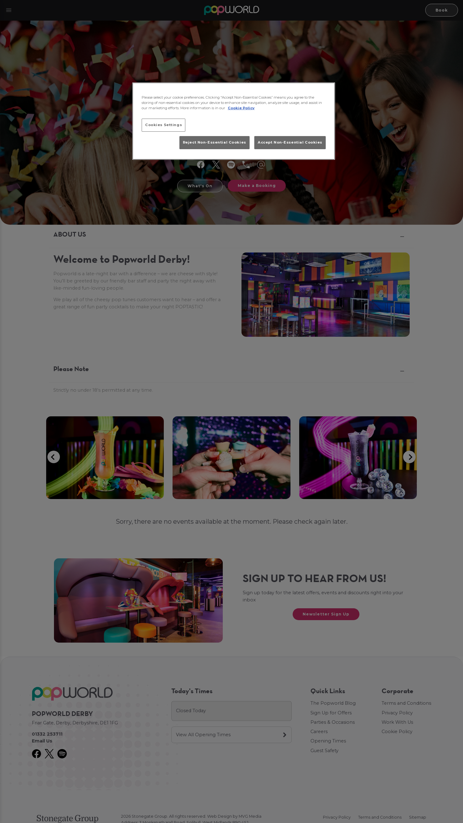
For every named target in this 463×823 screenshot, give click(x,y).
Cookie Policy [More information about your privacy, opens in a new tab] (241, 108)
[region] (233, 121)
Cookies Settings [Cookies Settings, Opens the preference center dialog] (163, 125)
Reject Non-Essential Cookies (214, 142)
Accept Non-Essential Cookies (290, 142)
